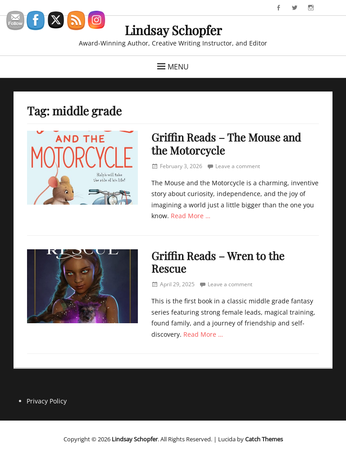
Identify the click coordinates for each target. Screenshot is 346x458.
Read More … (190, 215)
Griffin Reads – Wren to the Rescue (217, 262)
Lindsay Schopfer (173, 30)
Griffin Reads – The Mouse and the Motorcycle (226, 143)
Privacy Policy (47, 401)
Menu (178, 67)
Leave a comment (237, 166)
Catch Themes (264, 439)
